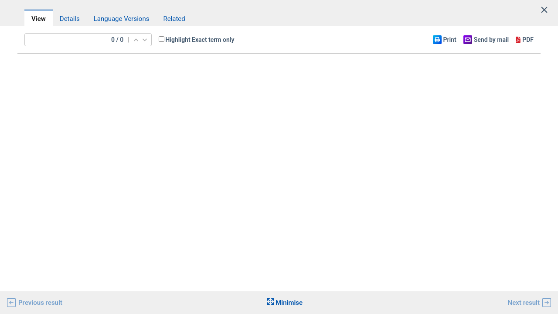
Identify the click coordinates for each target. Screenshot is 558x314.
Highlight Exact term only (200, 39)
